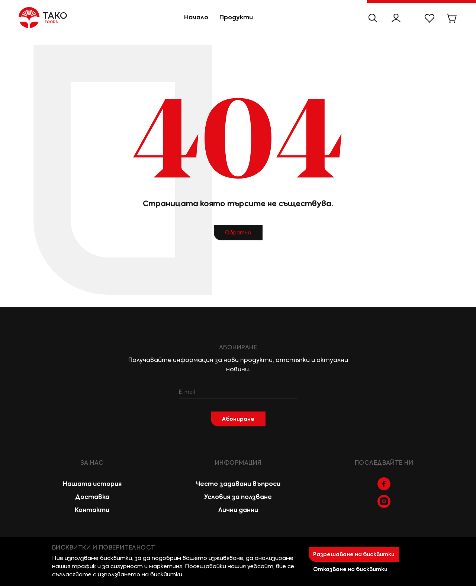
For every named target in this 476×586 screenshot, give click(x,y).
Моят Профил (396, 18)
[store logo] (33, 17)
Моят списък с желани (429, 18)
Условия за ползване (238, 497)
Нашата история (92, 484)
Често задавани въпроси (238, 484)
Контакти (92, 510)
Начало (196, 17)
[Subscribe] (238, 419)
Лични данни (238, 510)
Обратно (238, 232)
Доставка (92, 497)
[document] (238, 561)
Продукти (236, 17)
